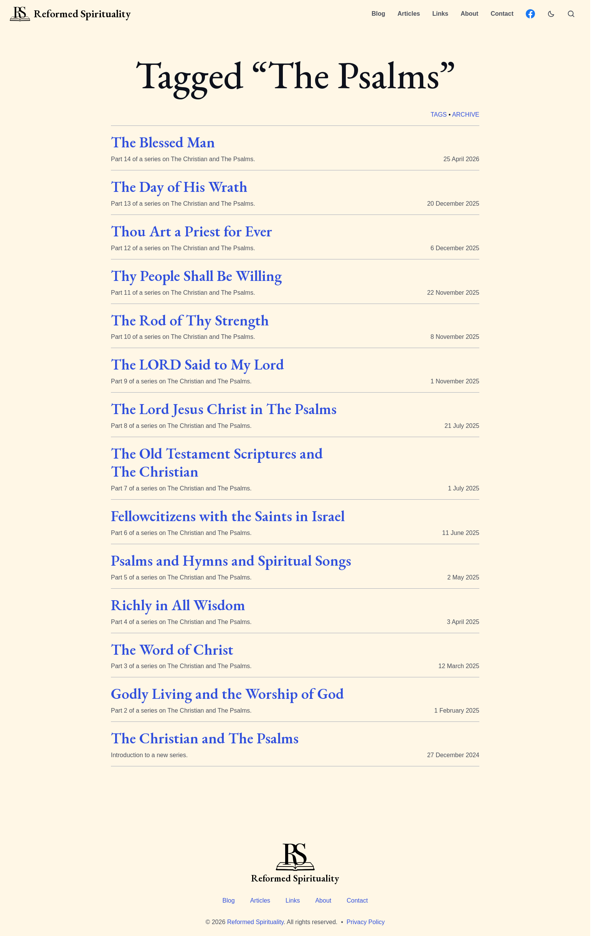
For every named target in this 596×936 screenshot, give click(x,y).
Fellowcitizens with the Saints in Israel (228, 516)
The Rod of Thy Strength (190, 320)
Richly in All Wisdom (178, 605)
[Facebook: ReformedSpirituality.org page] (530, 14)
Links (440, 13)
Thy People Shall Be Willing (196, 276)
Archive (465, 114)
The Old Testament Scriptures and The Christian (217, 462)
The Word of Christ (172, 649)
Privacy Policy (366, 922)
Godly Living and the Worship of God (227, 694)
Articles (409, 13)
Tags (439, 114)
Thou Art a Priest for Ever (191, 231)
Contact (501, 13)
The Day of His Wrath (179, 186)
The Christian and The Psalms (205, 738)
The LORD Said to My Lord (197, 365)
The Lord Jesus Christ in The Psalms (224, 409)
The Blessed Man (163, 142)
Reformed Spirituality (255, 922)
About (469, 13)
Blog (378, 13)
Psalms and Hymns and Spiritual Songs (231, 560)
